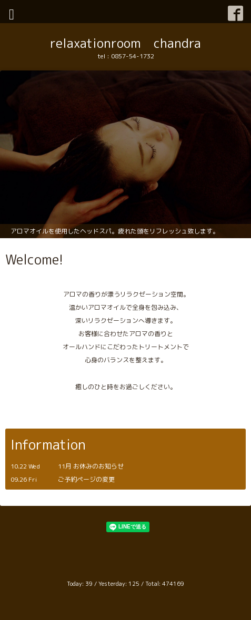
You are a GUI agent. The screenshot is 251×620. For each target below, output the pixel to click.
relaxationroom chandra (125, 43)
